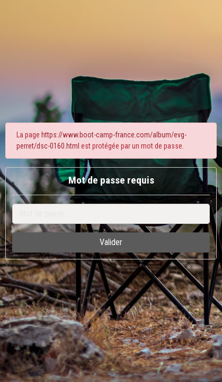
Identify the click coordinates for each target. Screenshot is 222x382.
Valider (111, 242)
